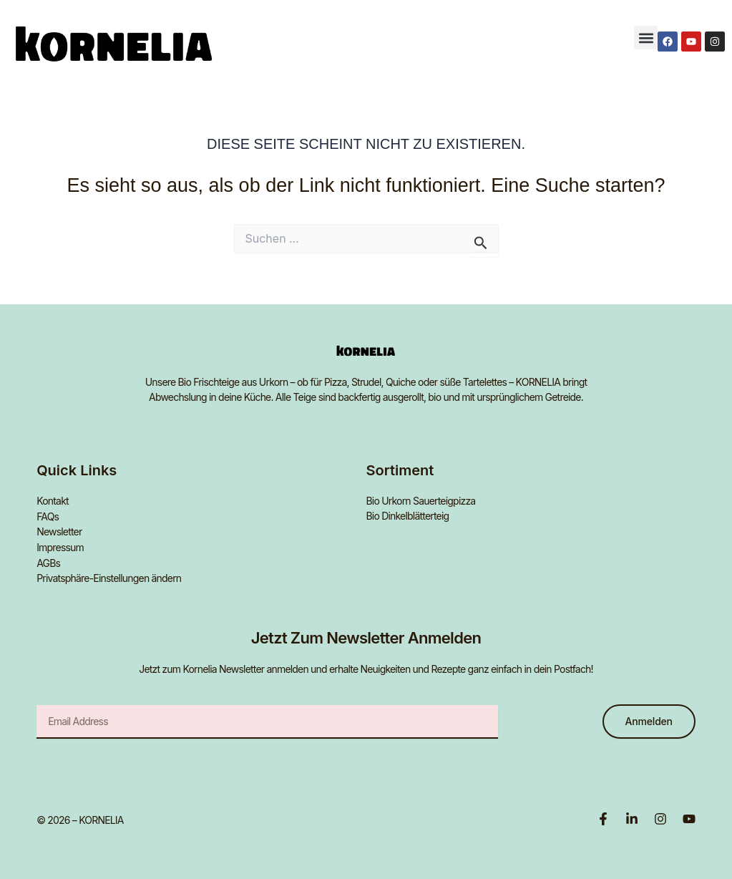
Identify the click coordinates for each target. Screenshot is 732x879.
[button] (646, 37)
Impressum (60, 546)
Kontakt (52, 501)
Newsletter (59, 531)
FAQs (47, 516)
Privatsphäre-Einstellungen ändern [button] (108, 576)
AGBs (48, 561)
